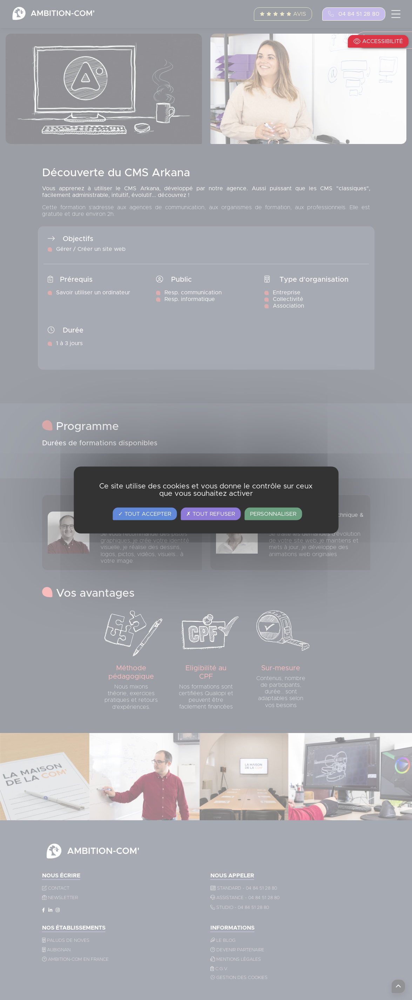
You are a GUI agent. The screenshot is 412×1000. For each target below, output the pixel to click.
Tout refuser (210, 514)
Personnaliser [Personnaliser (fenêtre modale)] (273, 514)
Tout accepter (144, 514)
